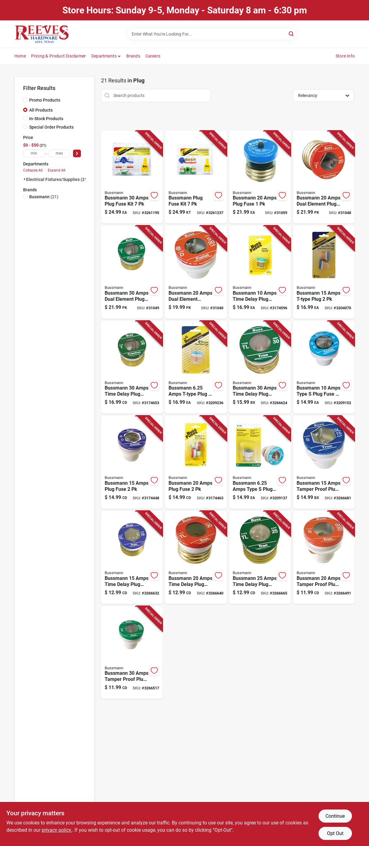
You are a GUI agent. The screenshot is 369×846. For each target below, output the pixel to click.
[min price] (33, 153)
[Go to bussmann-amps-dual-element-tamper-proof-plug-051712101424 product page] (196, 272)
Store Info (345, 56)
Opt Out (335, 833)
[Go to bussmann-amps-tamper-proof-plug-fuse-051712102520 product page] (324, 557)
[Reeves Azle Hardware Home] (41, 34)
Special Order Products (51, 127)
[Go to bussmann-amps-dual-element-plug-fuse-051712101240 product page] (132, 272)
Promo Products (44, 100)
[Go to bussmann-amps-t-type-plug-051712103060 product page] (196, 367)
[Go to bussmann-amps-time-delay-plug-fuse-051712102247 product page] (132, 367)
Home (20, 56)
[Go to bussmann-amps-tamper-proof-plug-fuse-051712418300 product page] (324, 462)
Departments (104, 56)
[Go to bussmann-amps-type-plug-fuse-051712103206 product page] (260, 462)
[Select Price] (77, 153)
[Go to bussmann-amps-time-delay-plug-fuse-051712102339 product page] (260, 557)
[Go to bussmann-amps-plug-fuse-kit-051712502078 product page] (132, 177)
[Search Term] (212, 34)
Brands (133, 56)
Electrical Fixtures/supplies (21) (57, 179)
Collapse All (33, 170)
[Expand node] (24, 179)
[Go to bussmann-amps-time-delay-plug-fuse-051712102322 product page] (196, 557)
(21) (43, 196)
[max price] (59, 153)
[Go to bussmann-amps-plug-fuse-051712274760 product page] (260, 177)
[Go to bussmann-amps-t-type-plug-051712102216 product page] (324, 272)
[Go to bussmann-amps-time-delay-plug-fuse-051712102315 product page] (132, 557)
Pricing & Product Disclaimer (58, 56)
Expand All (56, 170)
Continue (335, 816)
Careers (152, 56)
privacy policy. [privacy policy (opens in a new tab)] (57, 830)
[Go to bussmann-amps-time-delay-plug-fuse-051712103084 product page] (260, 272)
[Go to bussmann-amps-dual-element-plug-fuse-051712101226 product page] (324, 177)
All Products (41, 110)
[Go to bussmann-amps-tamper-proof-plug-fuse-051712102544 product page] (132, 652)
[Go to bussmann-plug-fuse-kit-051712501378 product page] (196, 177)
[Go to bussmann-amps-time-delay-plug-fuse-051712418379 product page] (260, 367)
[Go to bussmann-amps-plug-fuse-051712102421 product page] (196, 462)
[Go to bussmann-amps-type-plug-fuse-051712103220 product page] (324, 367)
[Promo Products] (25, 100)
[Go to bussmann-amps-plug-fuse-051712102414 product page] (132, 462)
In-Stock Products (46, 118)
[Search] (291, 34)
